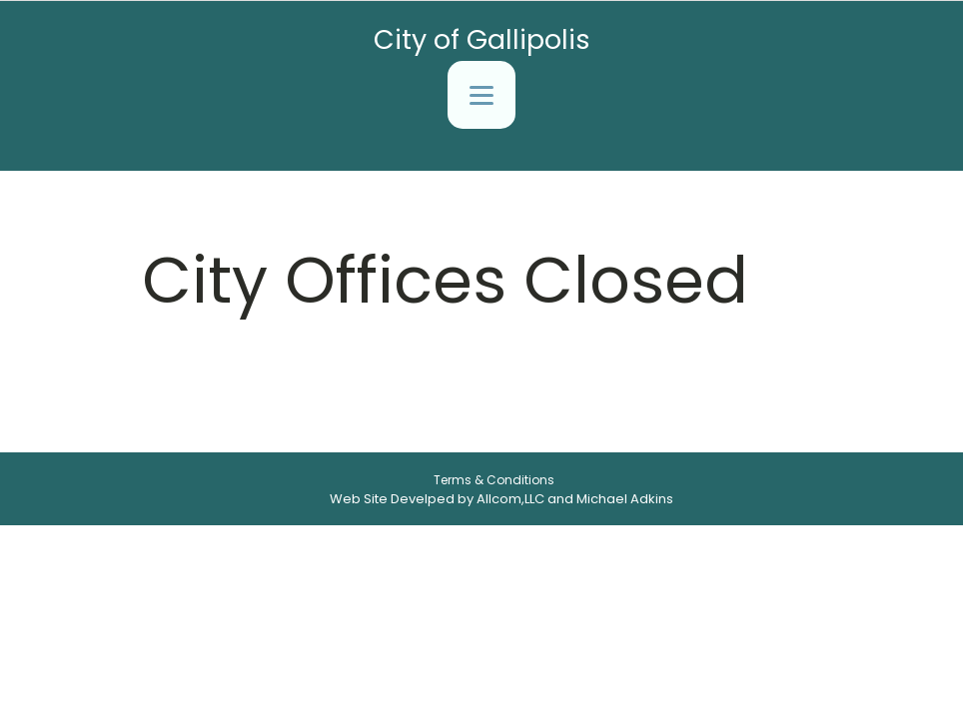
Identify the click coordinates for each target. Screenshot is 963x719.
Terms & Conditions (494, 479)
